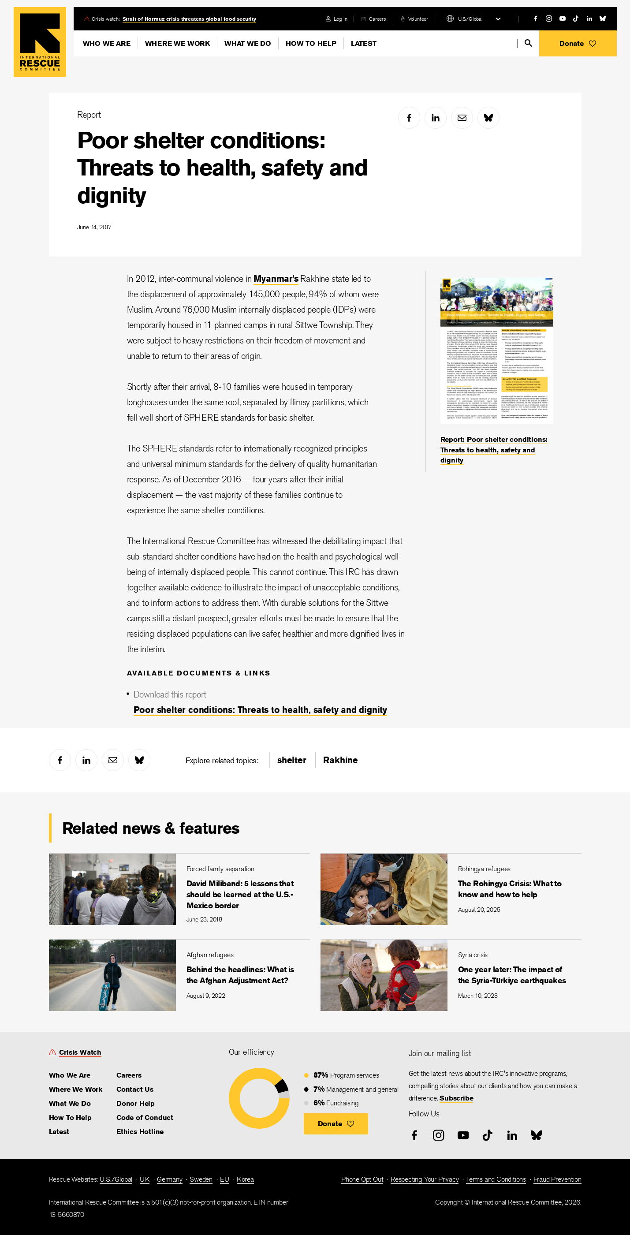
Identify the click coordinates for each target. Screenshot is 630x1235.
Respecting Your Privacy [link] (425, 1179)
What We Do (247, 43)
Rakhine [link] (340, 759)
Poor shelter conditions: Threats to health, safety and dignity (222, 168)
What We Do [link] (70, 1103)
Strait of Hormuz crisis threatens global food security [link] (189, 18)
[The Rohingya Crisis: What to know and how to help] (451, 889)
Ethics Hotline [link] (140, 1131)
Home (40, 42)
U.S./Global (470, 18)
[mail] (462, 118)
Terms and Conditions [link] (496, 1179)
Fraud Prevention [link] (557, 1179)
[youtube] (562, 18)
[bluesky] (603, 18)
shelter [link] (291, 759)
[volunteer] (414, 18)
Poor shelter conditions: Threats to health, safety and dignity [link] (261, 709)
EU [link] (225, 1179)
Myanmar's (275, 278)
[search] (528, 43)
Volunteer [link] (418, 18)
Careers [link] (377, 18)
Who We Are (106, 43)
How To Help (311, 43)
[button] (578, 43)
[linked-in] (589, 18)
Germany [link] (170, 1179)
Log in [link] (340, 18)
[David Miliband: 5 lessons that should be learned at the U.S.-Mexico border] (179, 889)
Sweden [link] (201, 1179)
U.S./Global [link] (116, 1179)
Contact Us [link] (134, 1089)
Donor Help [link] (135, 1103)
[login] (336, 18)
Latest (364, 43)
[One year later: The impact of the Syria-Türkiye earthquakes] (451, 975)
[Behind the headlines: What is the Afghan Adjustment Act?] (179, 975)
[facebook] (536, 18)
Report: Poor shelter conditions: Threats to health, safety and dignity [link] (494, 449)
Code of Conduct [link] (144, 1117)
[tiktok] (576, 18)
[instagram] (549, 18)
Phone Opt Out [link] (362, 1179)
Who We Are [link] (69, 1075)
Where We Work (177, 43)
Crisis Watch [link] (80, 1052)
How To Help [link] (70, 1117)
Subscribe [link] (456, 1098)
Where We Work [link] (75, 1089)
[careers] (373, 18)
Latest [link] (59, 1131)
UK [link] (145, 1179)
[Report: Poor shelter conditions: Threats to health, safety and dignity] (496, 372)
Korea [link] (245, 1179)
